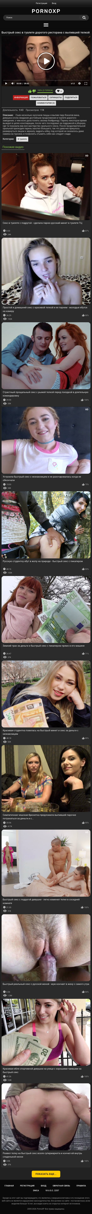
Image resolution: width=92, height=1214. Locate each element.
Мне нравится (30, 91)
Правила (81, 1186)
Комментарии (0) (46, 103)
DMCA (36, 1190)
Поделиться (71, 97)
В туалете (22, 139)
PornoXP (40, 1209)
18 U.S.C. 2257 (52, 1190)
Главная (9, 1186)
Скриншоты (55, 97)
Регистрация (41, 3)
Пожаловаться (38, 97)
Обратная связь (61, 1186)
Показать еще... (46, 1174)
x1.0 (73, 83)
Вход (54, 3)
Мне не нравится (34, 91)
